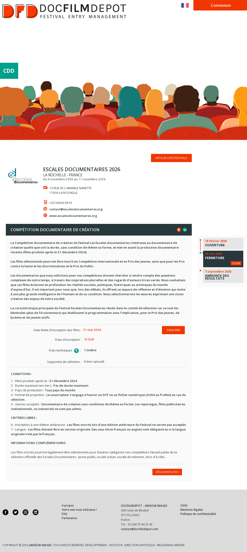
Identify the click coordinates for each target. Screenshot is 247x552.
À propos (68, 505)
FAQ (64, 514)
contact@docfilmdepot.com (139, 529)
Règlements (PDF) (167, 472)
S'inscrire (173, 330)
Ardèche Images (40, 545)
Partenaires (69, 518)
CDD (8, 72)
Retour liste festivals (171, 158)
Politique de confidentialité (198, 514)
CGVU (184, 505)
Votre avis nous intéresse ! (79, 510)
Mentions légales (191, 510)
